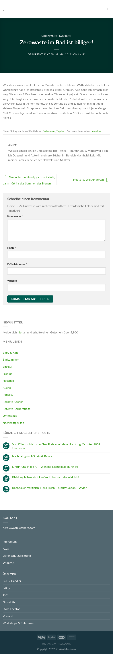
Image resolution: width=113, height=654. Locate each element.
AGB (6, 548)
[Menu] (5, 9)
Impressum (10, 541)
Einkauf (7, 366)
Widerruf (8, 562)
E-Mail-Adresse (17, 264)
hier (20, 332)
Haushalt (8, 380)
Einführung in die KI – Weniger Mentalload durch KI (45, 466)
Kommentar (15, 216)
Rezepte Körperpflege (16, 408)
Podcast (8, 394)
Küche (7, 387)
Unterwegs (10, 415)
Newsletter (10, 602)
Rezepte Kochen (13, 401)
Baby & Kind (11, 352)
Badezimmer (49, 36)
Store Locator (11, 609)
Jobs (5, 595)
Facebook (64, 643)
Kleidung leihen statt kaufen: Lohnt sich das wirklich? (45, 477)
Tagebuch (65, 36)
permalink (96, 131)
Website (12, 280)
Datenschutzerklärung (17, 555)
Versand (8, 616)
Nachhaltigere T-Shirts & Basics (32, 456)
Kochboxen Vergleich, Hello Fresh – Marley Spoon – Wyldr (49, 487)
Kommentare (19, 448)
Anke (81, 54)
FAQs (6, 588)
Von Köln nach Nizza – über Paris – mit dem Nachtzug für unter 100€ (56, 444)
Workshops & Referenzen (19, 623)
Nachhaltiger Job (13, 422)
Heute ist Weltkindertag (91, 179)
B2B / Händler (12, 581)
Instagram (49, 643)
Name (11, 247)
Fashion (8, 373)
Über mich (9, 573)
